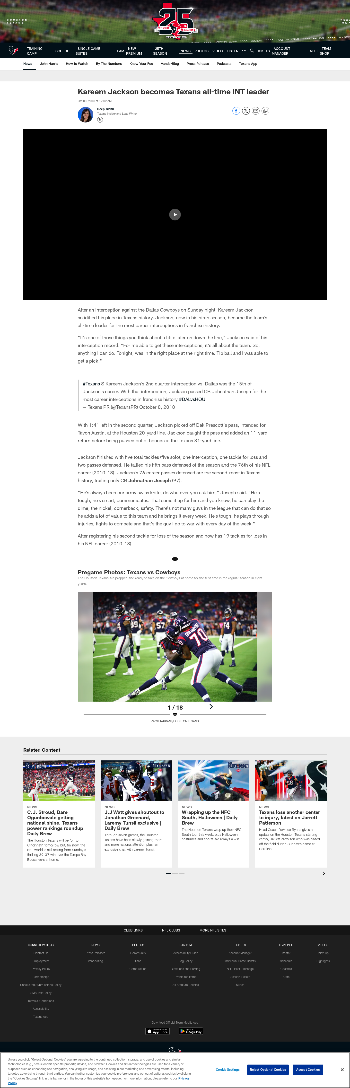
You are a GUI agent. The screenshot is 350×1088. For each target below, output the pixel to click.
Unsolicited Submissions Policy (40, 984)
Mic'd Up (323, 953)
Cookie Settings (228, 1069)
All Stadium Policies (186, 984)
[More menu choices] (244, 50)
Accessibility (41, 1008)
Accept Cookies (308, 1069)
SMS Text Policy (41, 992)
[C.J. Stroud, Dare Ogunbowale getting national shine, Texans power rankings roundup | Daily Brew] (59, 814)
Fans (138, 961)
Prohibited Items (185, 976)
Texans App (40, 1016)
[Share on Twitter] (246, 113)
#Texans (91, 383)
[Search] (252, 50)
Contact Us (41, 953)
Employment (41, 961)
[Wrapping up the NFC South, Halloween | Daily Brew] (213, 803)
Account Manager (240, 953)
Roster (286, 953)
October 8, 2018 (157, 407)
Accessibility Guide (185, 953)
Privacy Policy (41, 968)
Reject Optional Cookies (268, 1069)
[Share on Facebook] (236, 113)
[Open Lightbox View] (175, 660)
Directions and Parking (185, 968)
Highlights (323, 961)
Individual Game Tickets (240, 961)
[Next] (211, 707)
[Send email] (256, 113)
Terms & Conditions (41, 1000)
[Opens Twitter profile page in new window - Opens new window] (100, 120)
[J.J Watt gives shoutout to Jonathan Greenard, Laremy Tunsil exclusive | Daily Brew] (136, 808)
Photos (138, 945)
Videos (323, 945)
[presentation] (325, 874)
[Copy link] (265, 111)
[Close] (342, 1069)
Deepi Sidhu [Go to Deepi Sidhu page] (105, 109)
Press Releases (95, 953)
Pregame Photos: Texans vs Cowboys (129, 571)
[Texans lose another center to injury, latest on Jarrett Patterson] (291, 808)
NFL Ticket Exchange (240, 968)
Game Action (138, 968)
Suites (240, 984)
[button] (175, 214)
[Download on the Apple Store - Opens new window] (157, 1032)
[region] (175, 1070)
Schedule (286, 961)
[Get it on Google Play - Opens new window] (191, 1034)
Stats (286, 976)
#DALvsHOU (192, 399)
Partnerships (41, 976)
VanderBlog (95, 961)
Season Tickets (240, 976)
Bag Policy (185, 961)
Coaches (286, 968)
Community (138, 953)
